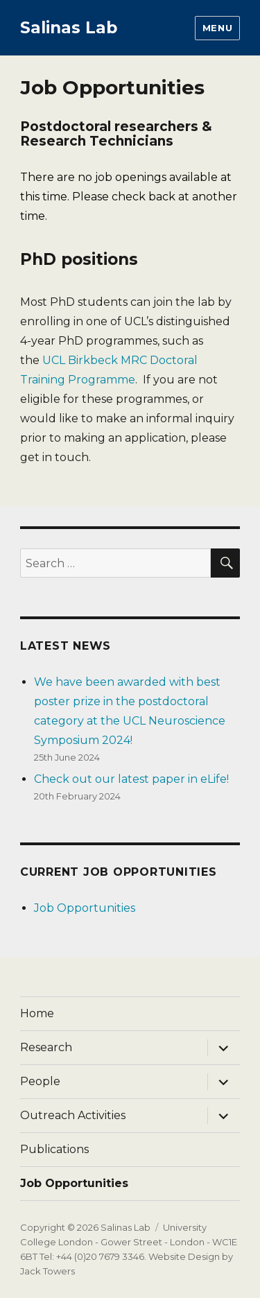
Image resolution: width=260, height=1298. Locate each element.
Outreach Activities (72, 1115)
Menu (217, 27)
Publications (54, 1149)
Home (37, 1013)
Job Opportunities (84, 908)
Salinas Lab (68, 27)
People (40, 1081)
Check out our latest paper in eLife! (131, 779)
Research (46, 1047)
